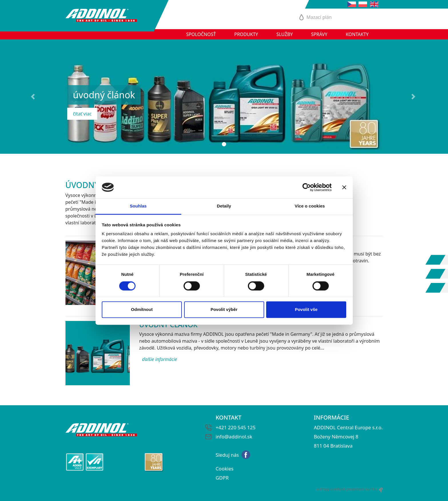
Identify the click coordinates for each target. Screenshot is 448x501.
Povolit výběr (223, 309)
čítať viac (82, 114)
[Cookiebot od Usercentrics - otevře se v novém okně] (307, 187)
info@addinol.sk (234, 436)
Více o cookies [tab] (310, 206)
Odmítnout (142, 309)
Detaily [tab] (224, 206)
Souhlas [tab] (138, 206)
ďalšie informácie (159, 359)
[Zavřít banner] (344, 187)
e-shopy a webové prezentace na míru (349, 489)
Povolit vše (306, 309)
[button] (33, 96)
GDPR (222, 477)
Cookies (225, 468)
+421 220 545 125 (236, 427)
